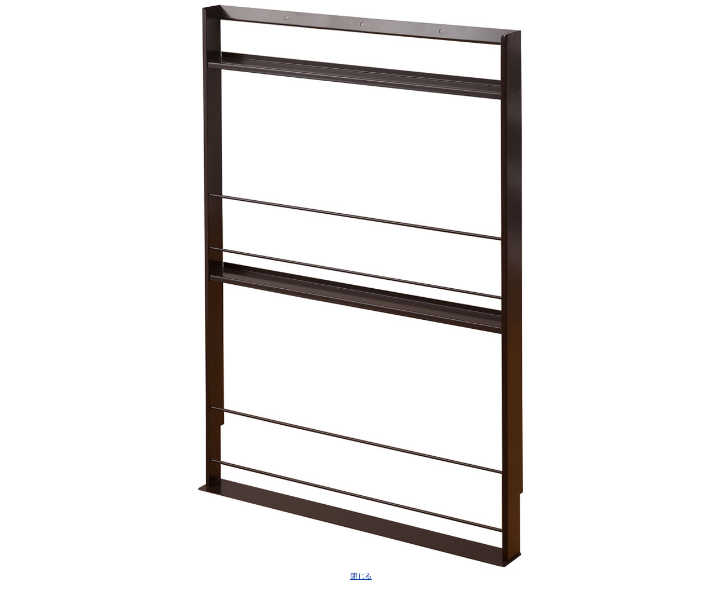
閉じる (361, 576)
